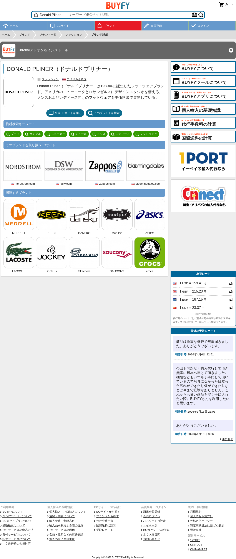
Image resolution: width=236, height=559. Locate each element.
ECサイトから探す (108, 511)
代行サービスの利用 (62, 530)
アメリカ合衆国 (76, 79)
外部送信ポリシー (201, 520)
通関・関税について (62, 516)
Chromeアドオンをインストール (43, 50)
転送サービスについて (16, 539)
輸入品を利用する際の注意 (66, 525)
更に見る (227, 439)
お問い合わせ (151, 539)
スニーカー (56, 134)
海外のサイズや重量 (62, 539)
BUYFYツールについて (17, 516)
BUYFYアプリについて (17, 520)
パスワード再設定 (154, 520)
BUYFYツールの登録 (156, 530)
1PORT (195, 540)
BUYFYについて (12, 511)
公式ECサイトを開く (64, 113)
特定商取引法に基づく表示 (207, 525)
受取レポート (104, 530)
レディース (120, 134)
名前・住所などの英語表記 (66, 534)
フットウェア (146, 134)
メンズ (98, 134)
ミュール (79, 134)
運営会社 (195, 530)
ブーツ (12, 134)
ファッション (50, 79)
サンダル (33, 134)
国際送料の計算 (106, 525)
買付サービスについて (16, 534)
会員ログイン (151, 516)
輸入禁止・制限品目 (62, 520)
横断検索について (13, 525)
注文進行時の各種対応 (16, 543)
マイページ (150, 525)
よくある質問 (151, 534)
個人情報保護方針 (201, 516)
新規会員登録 (151, 511)
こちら (205, 321)
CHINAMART (198, 549)
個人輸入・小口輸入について (67, 511)
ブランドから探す (107, 516)
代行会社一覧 (104, 520)
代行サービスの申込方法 (17, 530)
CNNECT (196, 544)
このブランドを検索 (104, 113)
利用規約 (195, 511)
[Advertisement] (203, 241)
